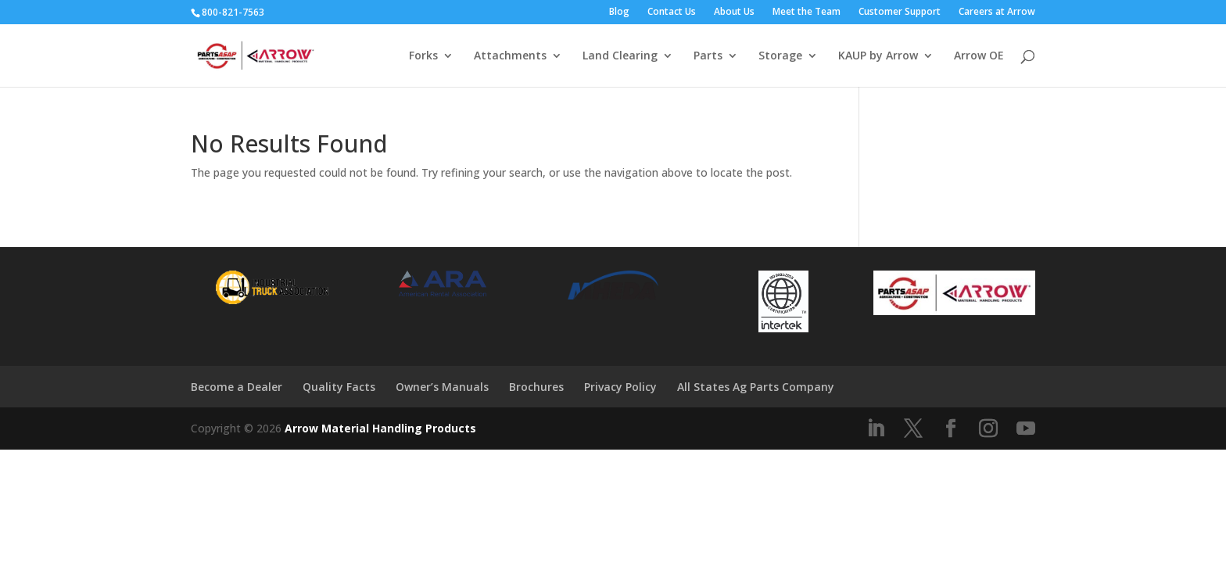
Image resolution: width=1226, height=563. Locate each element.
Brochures (536, 386)
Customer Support (900, 12)
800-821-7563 (233, 12)
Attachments (510, 56)
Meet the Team (807, 12)
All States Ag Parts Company (755, 386)
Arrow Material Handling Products (380, 428)
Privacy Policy (620, 386)
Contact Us (671, 12)
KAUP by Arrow (878, 56)
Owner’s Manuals (442, 386)
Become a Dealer (236, 386)
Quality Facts (339, 386)
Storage (780, 56)
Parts (708, 56)
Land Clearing (620, 56)
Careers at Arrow (997, 12)
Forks (423, 56)
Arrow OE (979, 56)
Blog (619, 12)
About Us (734, 12)
